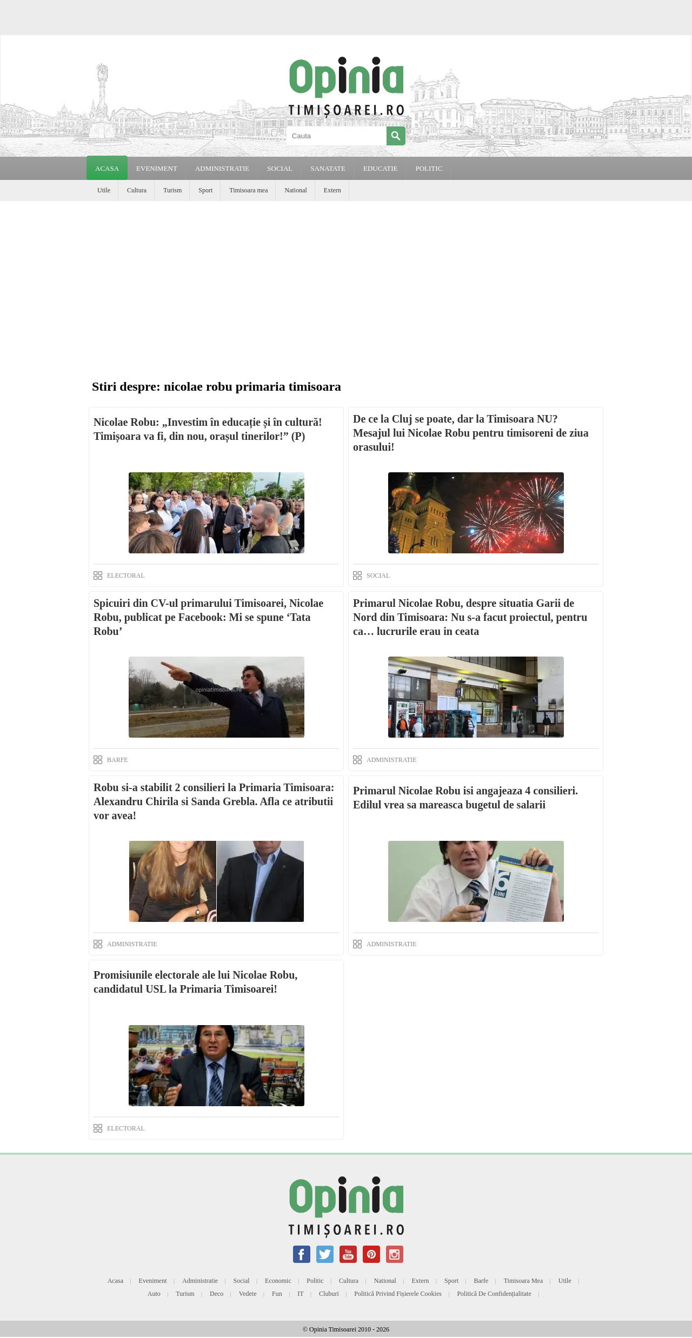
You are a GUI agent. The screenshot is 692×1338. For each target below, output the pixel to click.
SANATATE (327, 168)
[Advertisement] (346, 282)
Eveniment (153, 1281)
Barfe (481, 1281)
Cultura (137, 190)
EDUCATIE (380, 168)
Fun (277, 1293)
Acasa (107, 168)
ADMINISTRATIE (222, 168)
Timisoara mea (248, 190)
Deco (216, 1293)
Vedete (248, 1293)
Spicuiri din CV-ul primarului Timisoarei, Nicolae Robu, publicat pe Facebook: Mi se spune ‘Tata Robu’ (208, 617)
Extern (332, 190)
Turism (172, 190)
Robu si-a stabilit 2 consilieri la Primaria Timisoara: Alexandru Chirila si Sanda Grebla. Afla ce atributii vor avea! (214, 801)
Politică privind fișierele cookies (398, 1293)
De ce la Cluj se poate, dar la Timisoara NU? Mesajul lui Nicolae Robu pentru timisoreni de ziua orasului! (471, 433)
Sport (205, 190)
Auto (154, 1293)
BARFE (117, 760)
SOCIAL (279, 168)
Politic (315, 1281)
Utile (103, 190)
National (295, 190)
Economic (278, 1281)
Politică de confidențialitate (494, 1293)
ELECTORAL (126, 575)
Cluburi (329, 1293)
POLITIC (428, 168)
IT (300, 1293)
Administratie (200, 1281)
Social (242, 1281)
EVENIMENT (156, 168)
